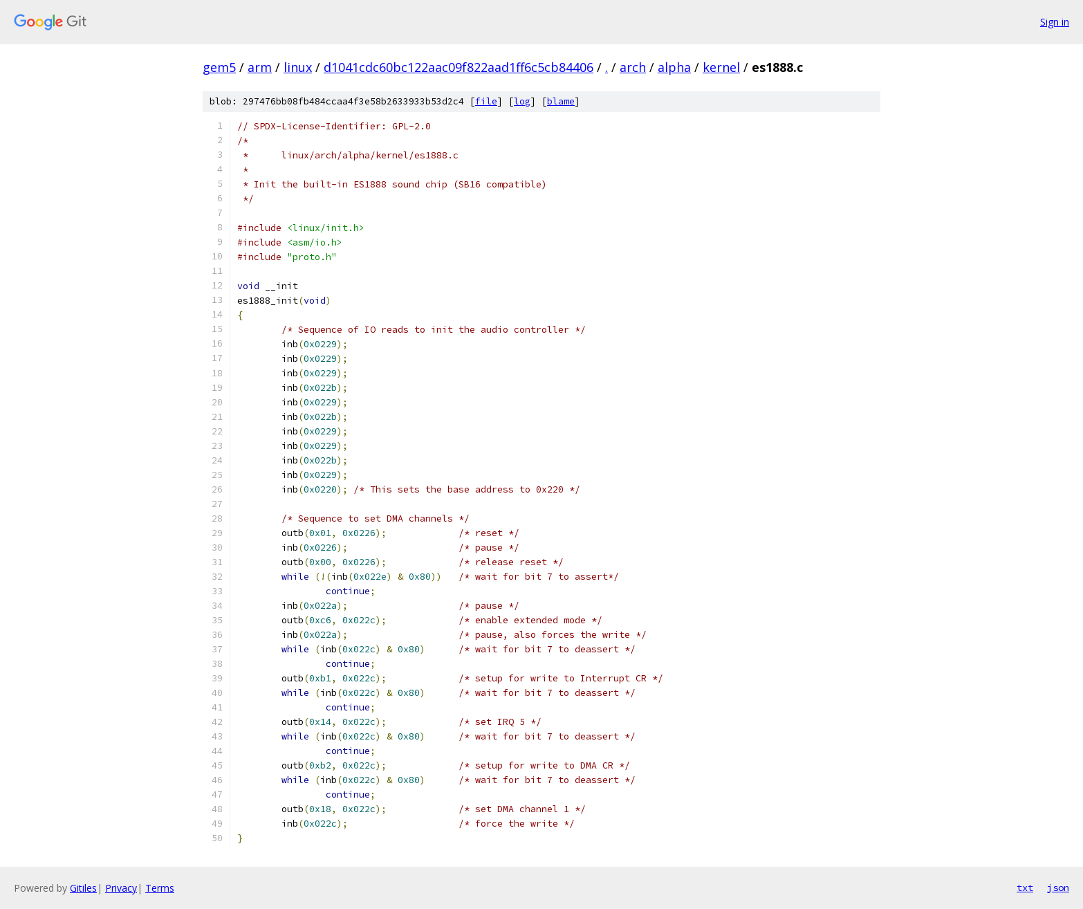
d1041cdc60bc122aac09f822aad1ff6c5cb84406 (458, 67)
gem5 (219, 67)
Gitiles (83, 887)
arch (633, 67)
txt (1025, 887)
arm (260, 67)
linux (298, 67)
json (1058, 887)
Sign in (1054, 21)
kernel (721, 67)
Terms (159, 887)
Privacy (121, 887)
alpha (674, 67)
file (486, 101)
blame (561, 101)
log (522, 101)
